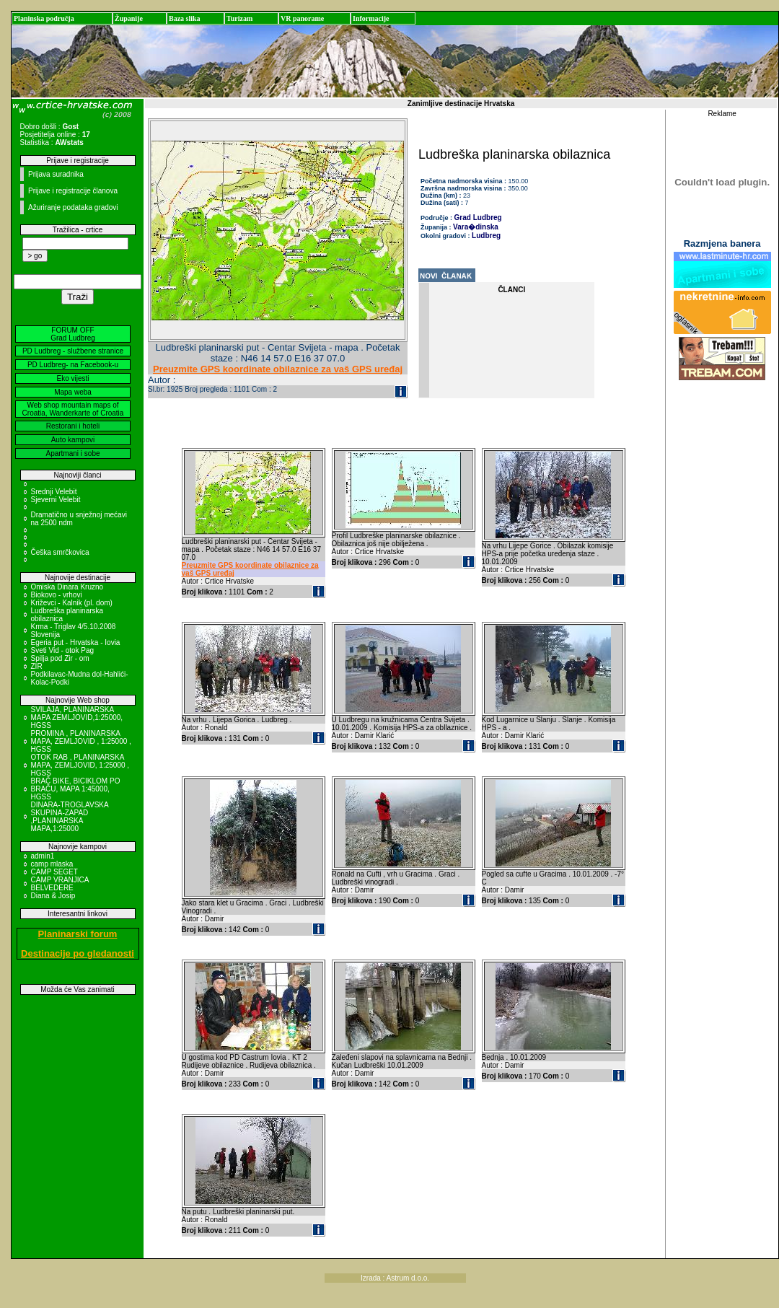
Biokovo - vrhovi (56, 595)
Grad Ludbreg (478, 217)
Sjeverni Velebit (56, 500)
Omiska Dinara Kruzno (67, 587)
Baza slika (185, 18)
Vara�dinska (475, 227)
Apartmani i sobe (72, 453)
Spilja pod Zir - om (60, 658)
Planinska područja (44, 18)
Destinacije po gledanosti (77, 953)
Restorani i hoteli (73, 426)
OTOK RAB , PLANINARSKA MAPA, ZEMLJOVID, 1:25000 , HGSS (80, 765)
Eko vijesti (72, 378)
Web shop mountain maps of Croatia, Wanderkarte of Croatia (73, 409)
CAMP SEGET (54, 872)
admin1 (43, 856)
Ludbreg (486, 236)
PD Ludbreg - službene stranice (72, 351)
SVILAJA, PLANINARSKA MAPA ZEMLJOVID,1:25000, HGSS (77, 717)
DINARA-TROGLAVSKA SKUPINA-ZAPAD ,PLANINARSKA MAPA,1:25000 (70, 817)
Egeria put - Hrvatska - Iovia (75, 642)
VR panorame (302, 18)
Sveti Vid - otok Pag (62, 650)
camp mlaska (52, 864)
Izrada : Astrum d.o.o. (395, 1278)
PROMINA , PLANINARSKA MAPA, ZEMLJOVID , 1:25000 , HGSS (81, 741)
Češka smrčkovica (60, 552)
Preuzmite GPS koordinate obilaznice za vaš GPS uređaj (277, 369)
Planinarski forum (78, 934)
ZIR (37, 666)
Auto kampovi (73, 440)
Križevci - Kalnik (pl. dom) (72, 603)
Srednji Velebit (54, 492)
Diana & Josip (53, 896)
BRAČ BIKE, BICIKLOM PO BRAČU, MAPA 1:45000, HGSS (75, 789)
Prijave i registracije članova (73, 191)
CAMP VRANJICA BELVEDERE (60, 884)
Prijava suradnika (56, 174)
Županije (129, 18)
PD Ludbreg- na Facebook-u (72, 365)
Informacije (371, 18)
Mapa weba (73, 392)
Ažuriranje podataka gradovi (73, 207)
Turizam (239, 18)
